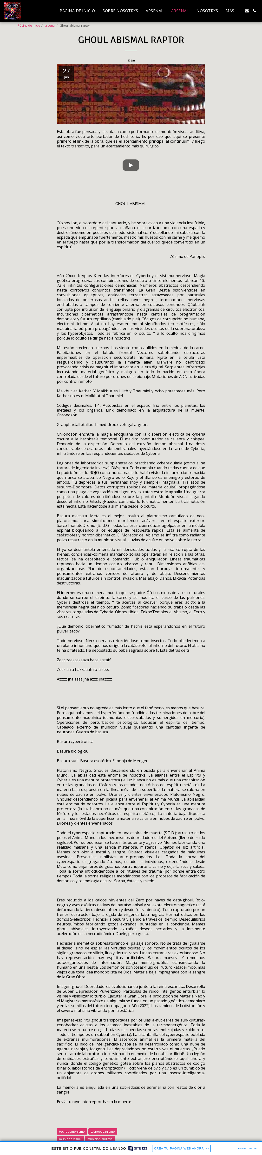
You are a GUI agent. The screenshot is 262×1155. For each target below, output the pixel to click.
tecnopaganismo (103, 1131)
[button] (246, 11)
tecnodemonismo (72, 1131)
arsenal (50, 25)
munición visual (70, 1139)
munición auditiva (99, 1139)
